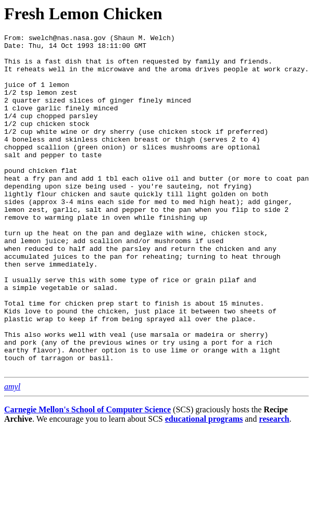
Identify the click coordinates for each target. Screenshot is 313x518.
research (274, 486)
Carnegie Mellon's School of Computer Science (87, 476)
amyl (12, 453)
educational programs (204, 486)
